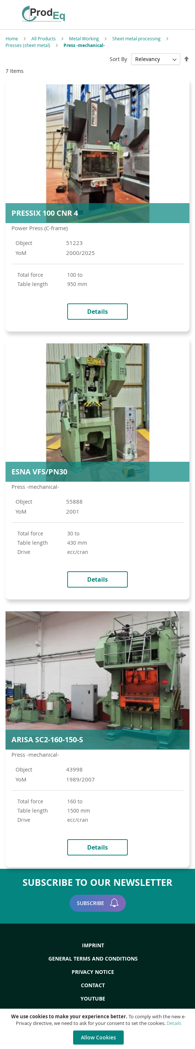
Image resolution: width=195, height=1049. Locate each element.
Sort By (118, 59)
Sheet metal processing (137, 38)
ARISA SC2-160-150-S (47, 739)
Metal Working (84, 38)
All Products (44, 38)
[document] (98, 1029)
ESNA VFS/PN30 (39, 472)
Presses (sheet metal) (28, 45)
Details (174, 1023)
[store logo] (57, 14)
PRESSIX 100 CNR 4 (44, 213)
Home (12, 38)
